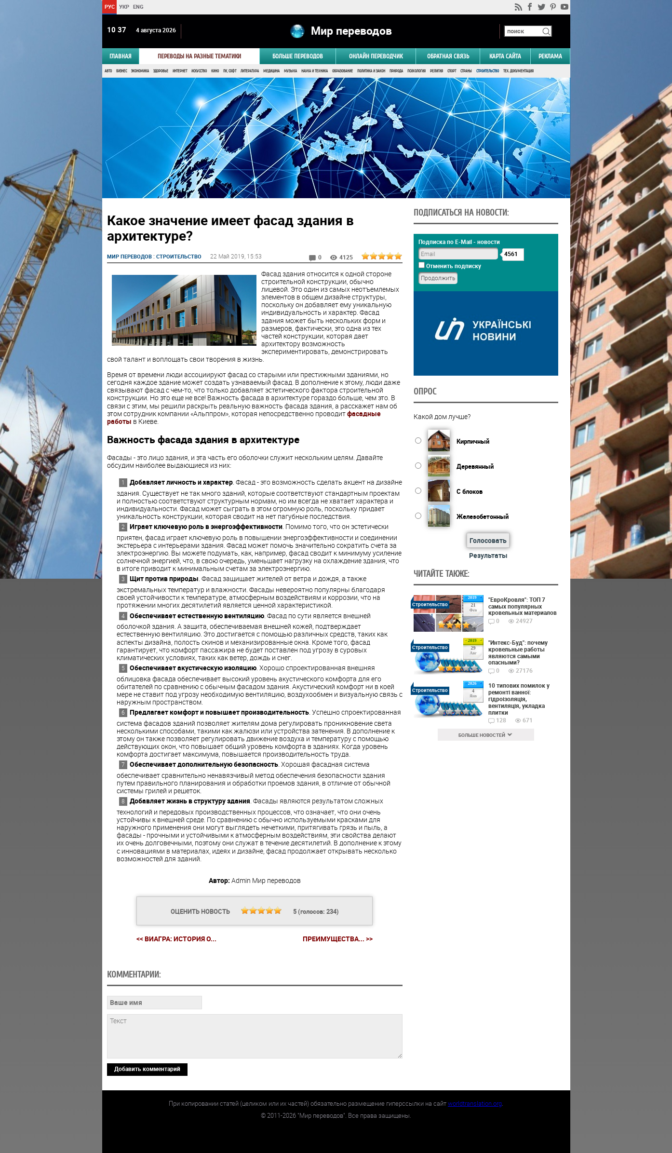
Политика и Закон (371, 71)
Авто (108, 71)
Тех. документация (518, 71)
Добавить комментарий (147, 1068)
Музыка (290, 71)
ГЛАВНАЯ (120, 56)
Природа (396, 71)
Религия (436, 71)
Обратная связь (448, 56)
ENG (138, 6)
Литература (250, 71)
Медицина (271, 71)
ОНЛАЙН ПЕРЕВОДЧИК (376, 56)
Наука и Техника (314, 71)
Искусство (199, 71)
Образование (342, 71)
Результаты (488, 555)
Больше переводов (297, 56)
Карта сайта (505, 56)
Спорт (451, 71)
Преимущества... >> (338, 939)
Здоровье (160, 71)
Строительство (487, 71)
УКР (124, 6)
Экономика (140, 71)
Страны (466, 71)
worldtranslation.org (475, 1103)
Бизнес (121, 71)
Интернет (180, 71)
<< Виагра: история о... (176, 938)
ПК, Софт (229, 71)
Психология (416, 71)
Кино (215, 71)
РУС (109, 6)
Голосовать (488, 540)
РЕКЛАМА (550, 56)
